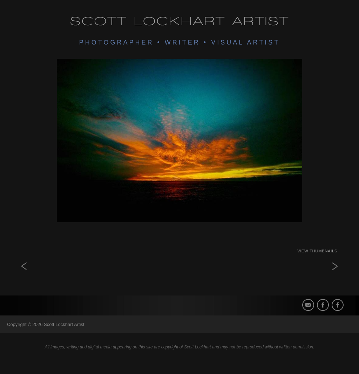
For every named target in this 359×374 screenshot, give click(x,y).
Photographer (116, 42)
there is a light (323, 277)
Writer (182, 42)
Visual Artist (245, 42)
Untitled (35, 277)
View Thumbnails (317, 251)
